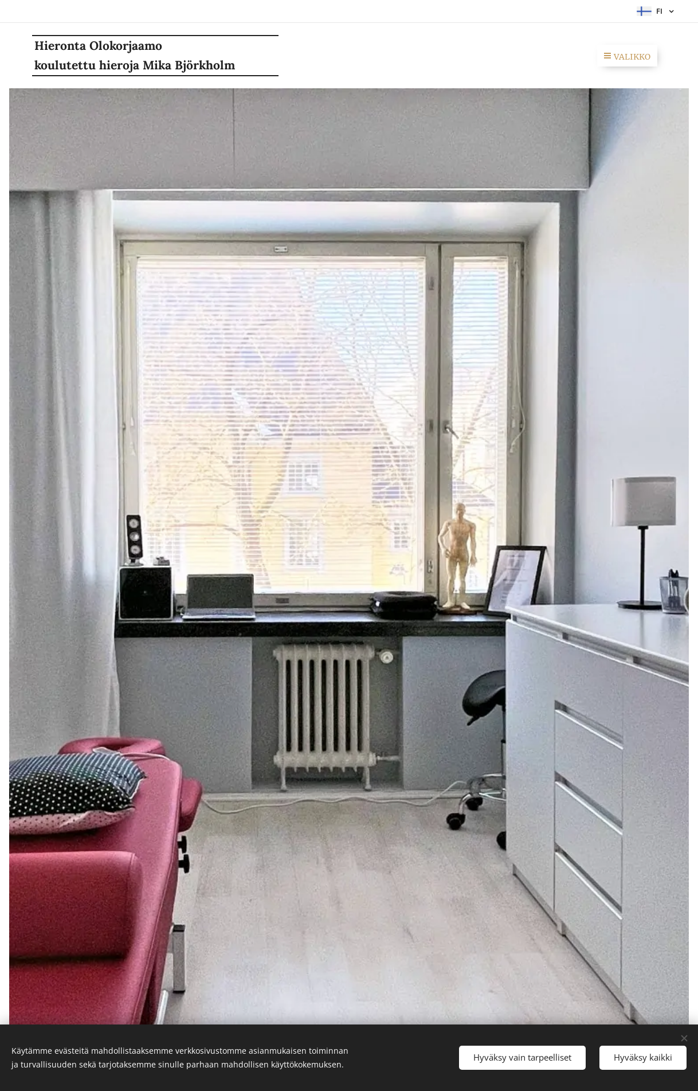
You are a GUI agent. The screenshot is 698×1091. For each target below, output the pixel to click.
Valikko (627, 57)
